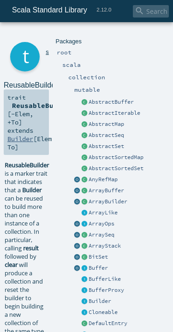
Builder (18, 92)
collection (60, 35)
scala (40, 35)
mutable (85, 35)
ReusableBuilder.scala (99, 259)
